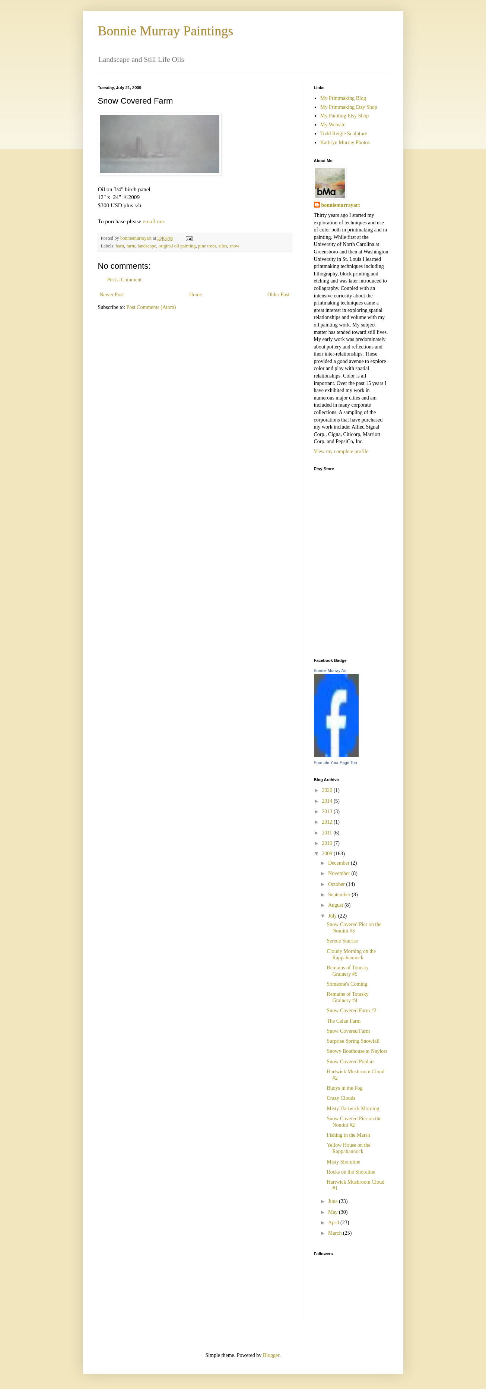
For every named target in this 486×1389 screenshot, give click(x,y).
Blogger (271, 1355)
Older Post (278, 294)
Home (195, 294)
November (340, 873)
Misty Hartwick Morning (353, 1108)
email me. (154, 221)
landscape (146, 246)
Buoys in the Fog (344, 1088)
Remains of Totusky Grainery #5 (347, 971)
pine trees (207, 246)
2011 (327, 833)
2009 (328, 853)
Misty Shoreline (343, 1162)
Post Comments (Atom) (151, 307)
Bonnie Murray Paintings (166, 30)
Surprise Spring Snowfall (353, 1041)
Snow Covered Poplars (350, 1061)
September (340, 894)
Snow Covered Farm (348, 1031)
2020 (328, 790)
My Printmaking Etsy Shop (348, 107)
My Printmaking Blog (343, 98)
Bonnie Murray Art (330, 670)
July (333, 916)
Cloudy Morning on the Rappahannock (351, 954)
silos (223, 246)
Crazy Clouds (341, 1098)
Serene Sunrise (342, 941)
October (337, 884)
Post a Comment (124, 279)
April (334, 1222)
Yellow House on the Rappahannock (348, 1148)
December (339, 863)
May (333, 1212)
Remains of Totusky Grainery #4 (347, 997)
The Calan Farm (343, 1021)
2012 (328, 822)
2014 (328, 801)
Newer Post (112, 294)
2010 (328, 843)
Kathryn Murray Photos (345, 142)
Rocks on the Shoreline (351, 1172)
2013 (328, 811)
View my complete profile (341, 451)
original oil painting (177, 246)
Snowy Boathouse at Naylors (357, 1051)
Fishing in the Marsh (348, 1135)
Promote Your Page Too (335, 762)
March (335, 1233)
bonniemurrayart (340, 205)
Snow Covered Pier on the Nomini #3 (354, 928)
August (336, 905)
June (333, 1201)
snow (234, 246)
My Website (332, 124)
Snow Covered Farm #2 (351, 1010)
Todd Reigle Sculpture (343, 133)
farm (130, 246)
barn (120, 246)
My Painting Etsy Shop (344, 116)
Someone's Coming (347, 984)
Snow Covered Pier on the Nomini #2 (354, 1122)
